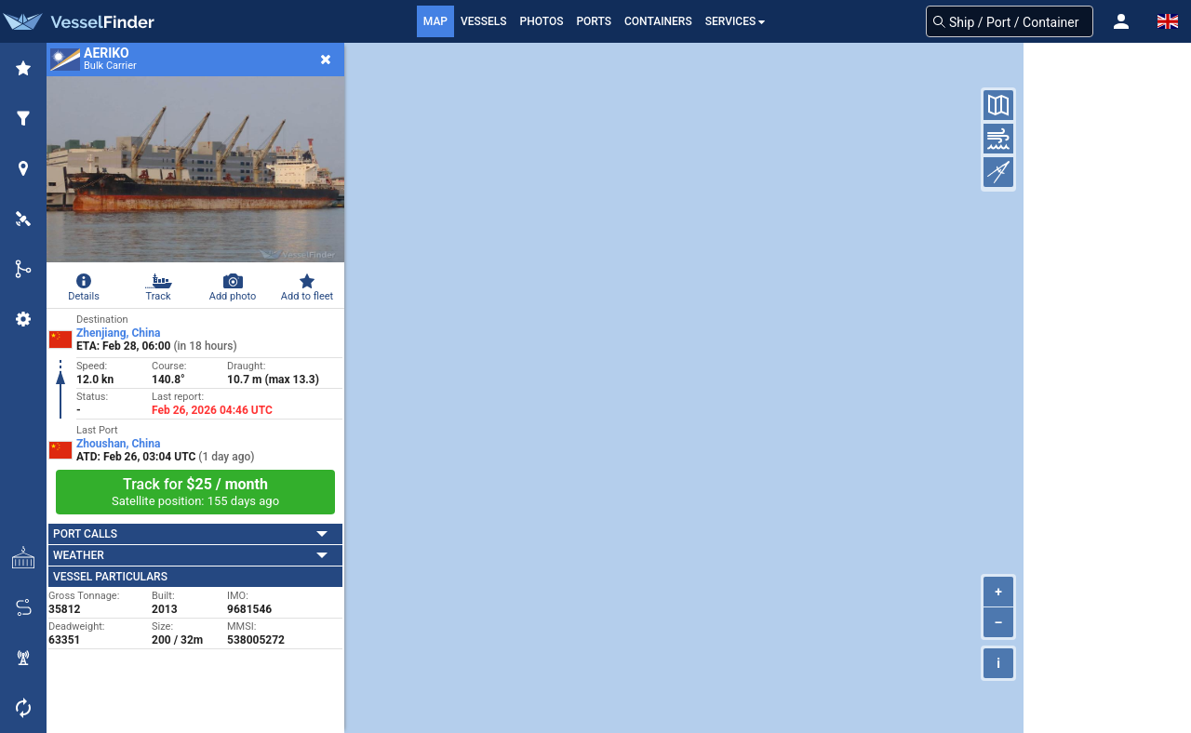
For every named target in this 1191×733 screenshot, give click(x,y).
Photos (542, 21)
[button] (1121, 21)
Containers (658, 21)
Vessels (484, 21)
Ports (593, 21)
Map (435, 21)
